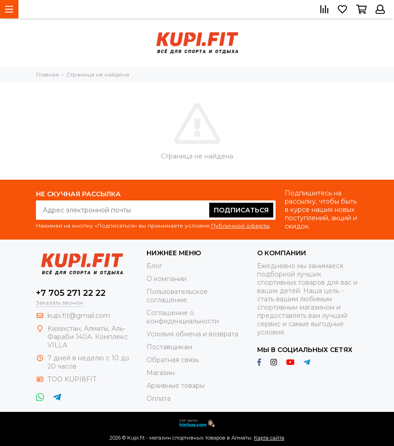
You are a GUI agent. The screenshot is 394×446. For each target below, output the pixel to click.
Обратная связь (173, 360)
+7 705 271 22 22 (71, 293)
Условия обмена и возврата (192, 334)
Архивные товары (176, 385)
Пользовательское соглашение (177, 296)
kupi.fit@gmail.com (78, 315)
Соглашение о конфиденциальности (183, 317)
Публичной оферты (240, 225)
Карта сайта (269, 437)
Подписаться (241, 210)
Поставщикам (169, 347)
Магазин (161, 373)
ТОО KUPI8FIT (72, 379)
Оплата (159, 398)
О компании (167, 279)
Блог (154, 266)
